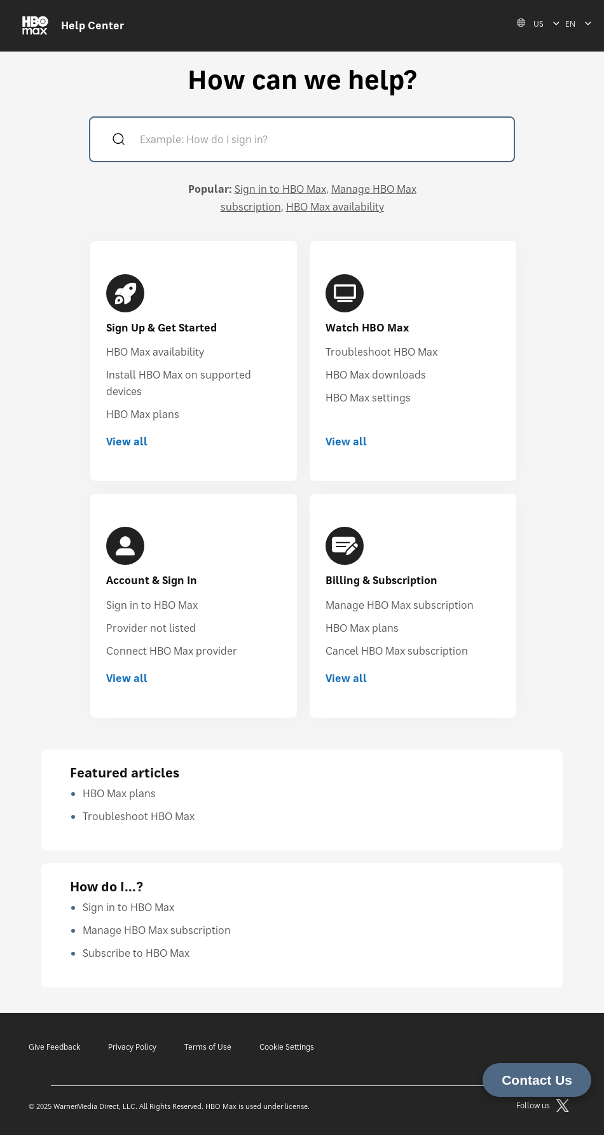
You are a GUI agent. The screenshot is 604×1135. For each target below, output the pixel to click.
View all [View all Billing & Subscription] (346, 678)
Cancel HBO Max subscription (397, 651)
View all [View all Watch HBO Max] (346, 442)
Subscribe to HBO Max (136, 953)
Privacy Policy (132, 1046)
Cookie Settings (286, 1046)
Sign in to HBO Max (280, 189)
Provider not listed (151, 628)
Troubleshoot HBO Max (381, 352)
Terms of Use (207, 1046)
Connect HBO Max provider (171, 651)
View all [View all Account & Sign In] (127, 678)
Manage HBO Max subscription (400, 605)
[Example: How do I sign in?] (320, 141)
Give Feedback (54, 1046)
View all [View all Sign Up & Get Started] (127, 442)
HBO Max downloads (376, 375)
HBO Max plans (142, 414)
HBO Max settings (368, 398)
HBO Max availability (335, 207)
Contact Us (537, 1080)
